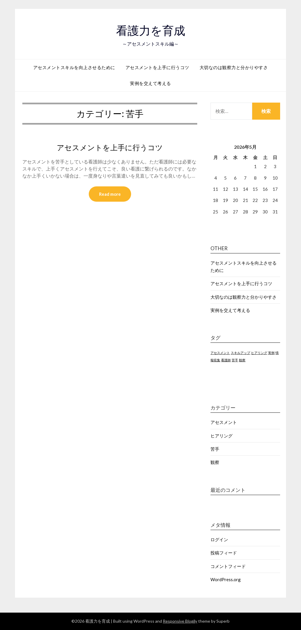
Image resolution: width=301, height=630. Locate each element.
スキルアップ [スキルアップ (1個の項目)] (240, 353)
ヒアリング (221, 435)
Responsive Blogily (180, 621)
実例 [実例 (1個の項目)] (271, 353)
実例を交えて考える (150, 83)
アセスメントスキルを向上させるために (74, 67)
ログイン (219, 539)
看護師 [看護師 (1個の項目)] (226, 360)
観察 (214, 462)
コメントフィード (228, 566)
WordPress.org (225, 579)
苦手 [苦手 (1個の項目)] (235, 360)
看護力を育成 (150, 30)
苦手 (214, 449)
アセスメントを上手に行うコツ (157, 67)
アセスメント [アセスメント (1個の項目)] (220, 353)
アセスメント (223, 422)
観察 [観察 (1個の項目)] (242, 360)
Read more (110, 194)
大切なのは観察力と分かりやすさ (234, 67)
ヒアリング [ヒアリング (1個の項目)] (259, 353)
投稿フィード (223, 552)
